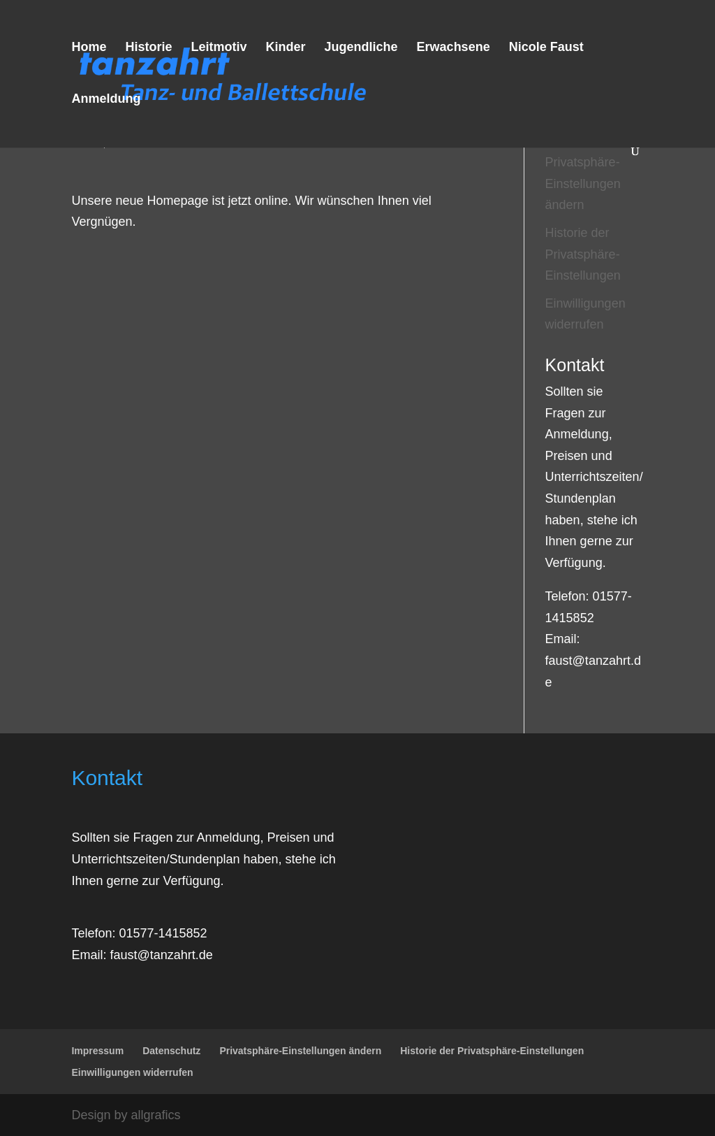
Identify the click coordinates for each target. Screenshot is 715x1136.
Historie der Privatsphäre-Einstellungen (583, 254)
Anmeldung (105, 100)
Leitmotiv (218, 48)
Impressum (97, 1050)
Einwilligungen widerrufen (132, 1072)
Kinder (286, 48)
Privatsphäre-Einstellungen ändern (583, 183)
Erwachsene (453, 48)
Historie (148, 48)
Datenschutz (171, 1050)
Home (88, 48)
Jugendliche (361, 48)
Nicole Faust (546, 48)
